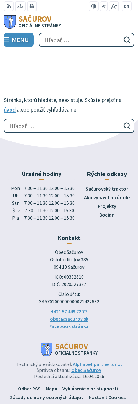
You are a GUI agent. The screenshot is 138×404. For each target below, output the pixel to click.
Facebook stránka (69, 297)
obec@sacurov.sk (69, 290)
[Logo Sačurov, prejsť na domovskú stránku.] (69, 22)
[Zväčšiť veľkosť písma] (114, 6)
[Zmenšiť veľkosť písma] (104, 6)
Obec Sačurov (86, 341)
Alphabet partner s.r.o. (97, 335)
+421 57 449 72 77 (69, 283)
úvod (10, 80)
